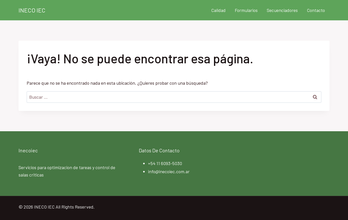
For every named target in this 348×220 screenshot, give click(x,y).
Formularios (246, 10)
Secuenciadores (282, 10)
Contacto (316, 10)
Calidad (218, 10)
